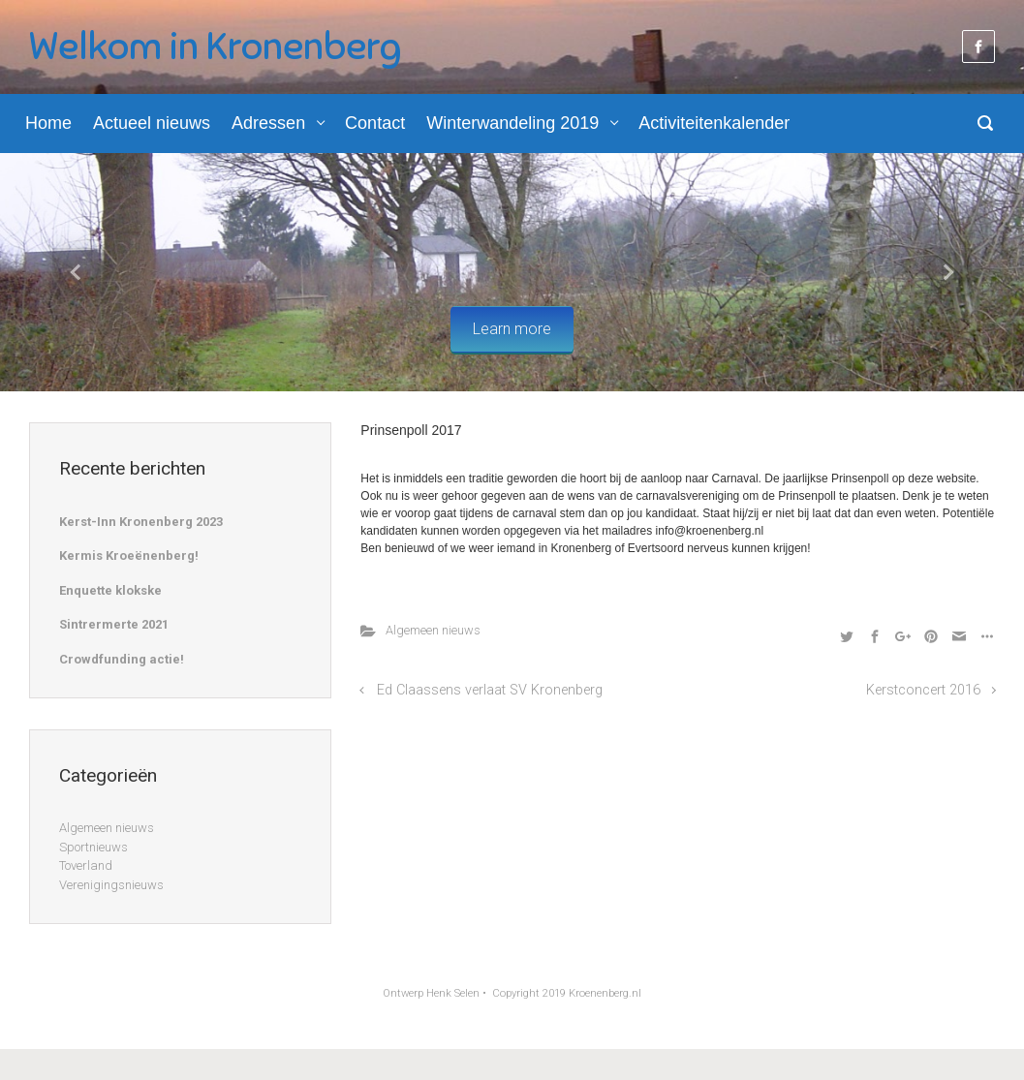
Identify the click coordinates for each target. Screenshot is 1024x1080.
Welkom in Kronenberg (215, 46)
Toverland (85, 865)
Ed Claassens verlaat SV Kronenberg (490, 690)
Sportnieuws (93, 847)
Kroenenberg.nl (605, 993)
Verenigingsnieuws (111, 885)
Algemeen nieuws (433, 630)
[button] (77, 272)
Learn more (512, 329)
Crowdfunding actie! (121, 659)
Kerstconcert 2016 (923, 690)
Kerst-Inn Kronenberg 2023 (141, 521)
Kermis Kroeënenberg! (129, 555)
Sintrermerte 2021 (114, 624)
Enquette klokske (110, 590)
